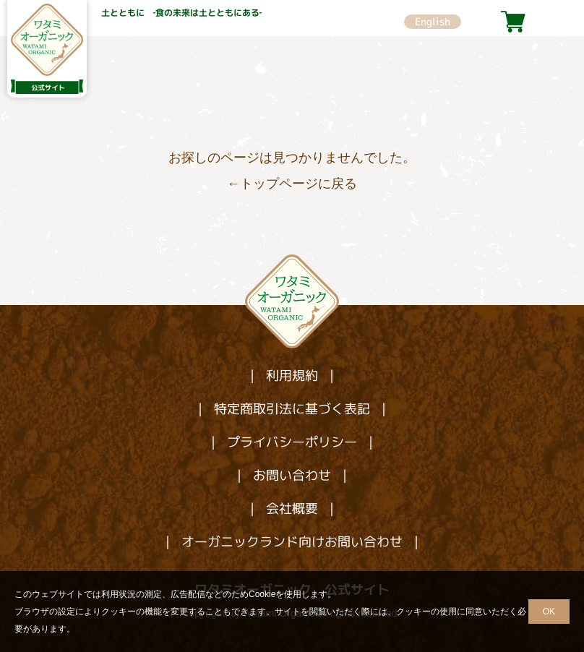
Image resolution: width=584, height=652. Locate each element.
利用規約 (292, 375)
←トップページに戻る (292, 183)
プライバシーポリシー (292, 442)
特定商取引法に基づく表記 (292, 409)
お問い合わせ (292, 475)
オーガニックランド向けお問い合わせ (292, 542)
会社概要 (292, 508)
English (432, 21)
